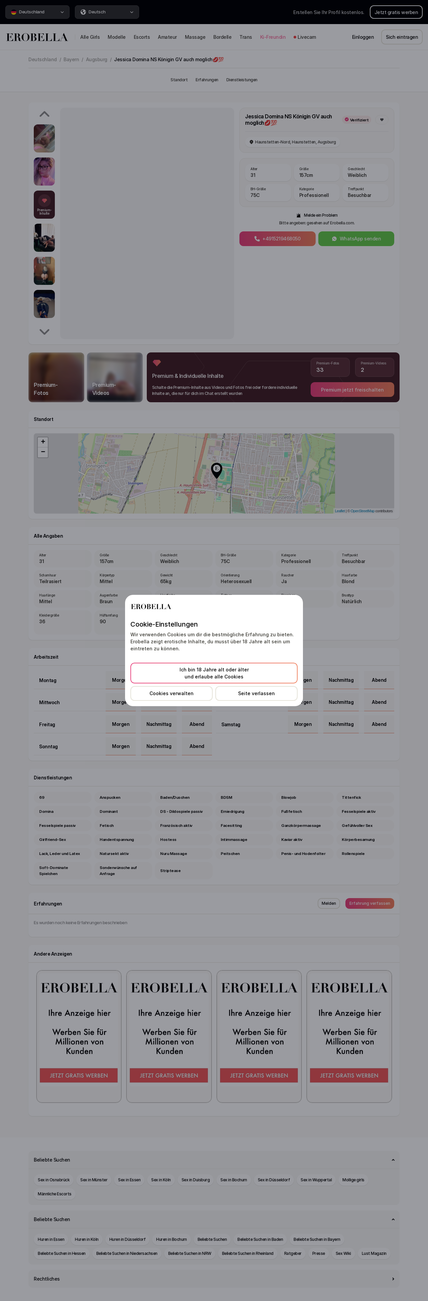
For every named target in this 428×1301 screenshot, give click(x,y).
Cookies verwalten (171, 693)
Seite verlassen (256, 693)
